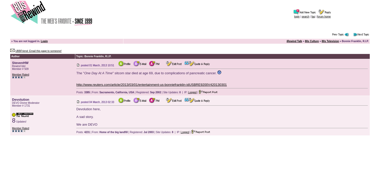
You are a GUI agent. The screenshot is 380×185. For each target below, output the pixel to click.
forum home (324, 16)
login (297, 16)
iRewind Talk (294, 41)
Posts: (83, 92)
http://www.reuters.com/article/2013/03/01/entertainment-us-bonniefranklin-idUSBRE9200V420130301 (151, 85)
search (305, 16)
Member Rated (20, 74)
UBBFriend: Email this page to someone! (38, 51)
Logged (192, 92)
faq (313, 16)
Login (44, 41)
